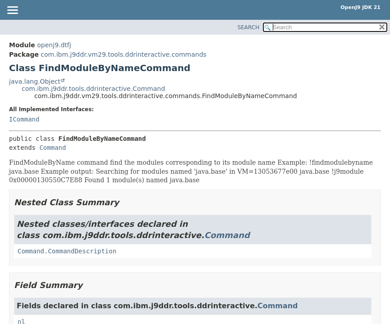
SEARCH (249, 27)
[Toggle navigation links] (12, 10)
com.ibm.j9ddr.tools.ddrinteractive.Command (93, 88)
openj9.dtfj (54, 45)
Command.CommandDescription (67, 251)
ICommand (24, 119)
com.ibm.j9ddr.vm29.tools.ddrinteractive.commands (123, 54)
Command (52, 147)
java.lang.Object (34, 81)
